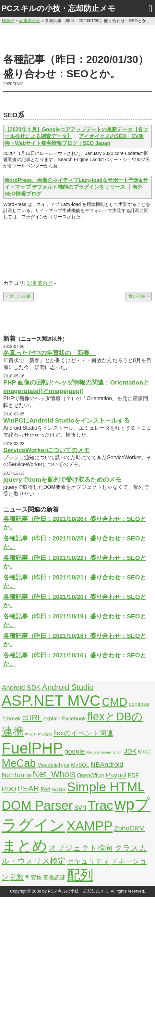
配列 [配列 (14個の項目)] (80, 875)
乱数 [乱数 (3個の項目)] (17, 877)
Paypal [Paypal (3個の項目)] (116, 775)
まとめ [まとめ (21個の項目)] (24, 845)
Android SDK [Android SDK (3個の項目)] (21, 687)
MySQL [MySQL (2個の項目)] (80, 765)
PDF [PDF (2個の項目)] (133, 775)
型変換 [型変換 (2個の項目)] (33, 878)
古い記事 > (138, 296)
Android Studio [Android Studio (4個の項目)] (68, 687)
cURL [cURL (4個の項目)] (32, 717)
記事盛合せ (40, 283)
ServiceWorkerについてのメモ (46, 450)
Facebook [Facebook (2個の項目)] (74, 719)
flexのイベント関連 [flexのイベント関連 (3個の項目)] (83, 733)
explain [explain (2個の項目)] (51, 719)
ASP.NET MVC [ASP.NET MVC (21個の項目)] (51, 700)
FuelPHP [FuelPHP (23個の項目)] (32, 748)
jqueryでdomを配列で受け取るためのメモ (62, 479)
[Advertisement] (77, 38)
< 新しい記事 (18, 296)
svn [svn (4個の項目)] (80, 807)
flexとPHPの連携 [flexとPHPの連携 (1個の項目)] (38, 734)
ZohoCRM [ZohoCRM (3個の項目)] (129, 828)
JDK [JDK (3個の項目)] (130, 751)
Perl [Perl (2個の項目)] (45, 789)
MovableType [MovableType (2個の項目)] (53, 765)
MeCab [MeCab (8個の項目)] (19, 763)
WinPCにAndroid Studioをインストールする (66, 420)
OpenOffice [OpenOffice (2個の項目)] (90, 775)
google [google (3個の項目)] (75, 751)
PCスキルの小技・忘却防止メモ (58, 8)
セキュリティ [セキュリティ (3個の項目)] (88, 861)
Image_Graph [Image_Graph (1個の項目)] (111, 752)
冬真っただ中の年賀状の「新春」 (49, 352)
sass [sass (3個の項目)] (59, 788)
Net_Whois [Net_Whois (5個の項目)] (54, 774)
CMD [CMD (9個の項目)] (114, 702)
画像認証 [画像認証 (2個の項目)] (54, 878)
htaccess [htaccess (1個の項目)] (93, 752)
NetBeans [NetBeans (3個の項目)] (16, 775)
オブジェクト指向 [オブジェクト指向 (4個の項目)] (81, 847)
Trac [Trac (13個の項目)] (100, 805)
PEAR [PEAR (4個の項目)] (28, 788)
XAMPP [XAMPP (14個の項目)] (89, 825)
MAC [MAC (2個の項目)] (144, 752)
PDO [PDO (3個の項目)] (9, 788)
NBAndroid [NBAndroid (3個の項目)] (106, 764)
